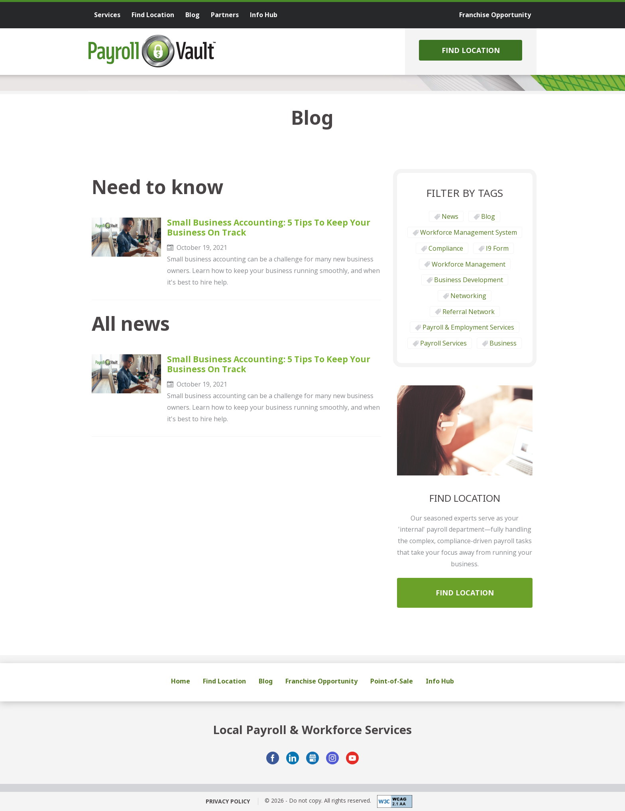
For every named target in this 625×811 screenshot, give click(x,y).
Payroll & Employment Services (468, 327)
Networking (468, 295)
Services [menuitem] (107, 14)
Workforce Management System (468, 232)
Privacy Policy (228, 801)
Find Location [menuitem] (153, 14)
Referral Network (468, 311)
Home (180, 681)
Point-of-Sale (391, 681)
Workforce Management (468, 264)
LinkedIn (292, 758)
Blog (488, 216)
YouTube (352, 758)
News (450, 216)
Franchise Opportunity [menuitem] (495, 14)
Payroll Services (443, 343)
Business (503, 343)
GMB (312, 758)
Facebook (272, 758)
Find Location (471, 50)
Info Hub (440, 681)
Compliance (445, 248)
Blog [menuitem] (192, 14)
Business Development (468, 279)
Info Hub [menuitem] (263, 14)
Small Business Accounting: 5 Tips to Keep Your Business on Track (268, 228)
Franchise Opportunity (321, 681)
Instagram (332, 758)
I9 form (497, 248)
